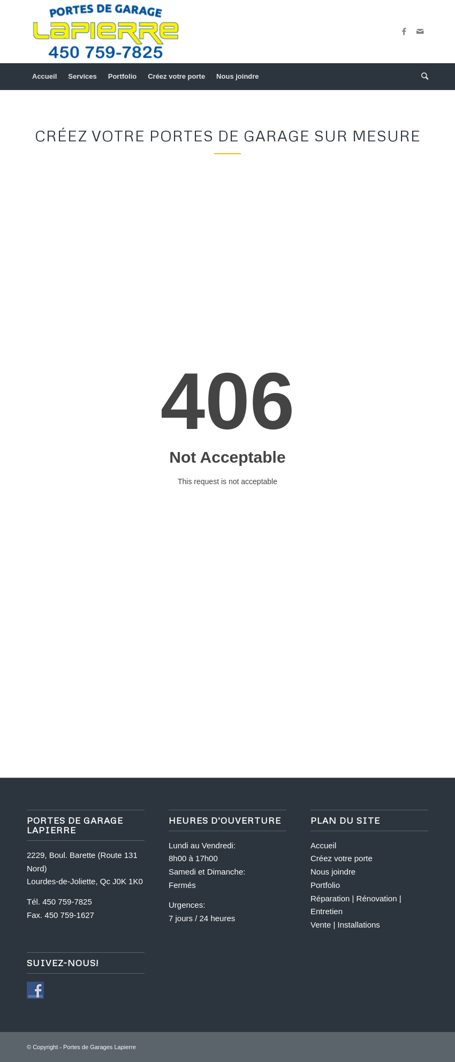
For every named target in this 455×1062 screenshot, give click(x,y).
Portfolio (325, 885)
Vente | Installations (345, 924)
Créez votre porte (341, 858)
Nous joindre (332, 871)
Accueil (323, 845)
